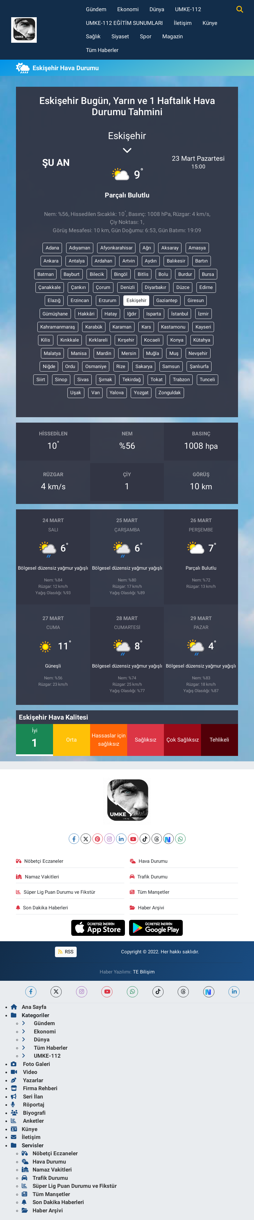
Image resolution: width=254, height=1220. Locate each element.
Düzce (182, 287)
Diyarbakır (155, 287)
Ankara (50, 261)
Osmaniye (95, 366)
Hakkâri (86, 314)
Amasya (197, 248)
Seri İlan (27, 1096)
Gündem (96, 9)
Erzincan (80, 300)
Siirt (40, 379)
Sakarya (143, 366)
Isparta (153, 314)
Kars (146, 327)
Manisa (79, 353)
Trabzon (181, 379)
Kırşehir (126, 340)
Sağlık (93, 36)
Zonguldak (169, 393)
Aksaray (170, 248)
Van (95, 393)
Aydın (151, 261)
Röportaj (27, 1104)
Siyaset (120, 36)
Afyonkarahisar (116, 248)
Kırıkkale (69, 340)
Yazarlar (27, 1080)
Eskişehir (136, 300)
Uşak (75, 393)
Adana (52, 248)
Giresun (196, 300)
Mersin (128, 353)
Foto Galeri (30, 1064)
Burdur (185, 274)
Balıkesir (176, 261)
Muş (174, 353)
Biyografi (28, 1113)
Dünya (157, 9)
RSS (65, 952)
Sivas (83, 379)
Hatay (110, 314)
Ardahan (103, 261)
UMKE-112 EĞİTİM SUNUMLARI (124, 23)
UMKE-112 (188, 9)
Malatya (52, 353)
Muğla (152, 353)
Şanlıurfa (199, 366)
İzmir (203, 314)
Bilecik (97, 274)
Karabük (94, 327)
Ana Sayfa (28, 1007)
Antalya (77, 261)
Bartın (201, 261)
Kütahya (201, 340)
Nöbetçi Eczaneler (39, 861)
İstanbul (179, 314)
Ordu (70, 366)
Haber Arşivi (147, 908)
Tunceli (207, 379)
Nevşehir (198, 353)
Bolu (163, 274)
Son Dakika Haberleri (42, 908)
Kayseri (203, 327)
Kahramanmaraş (57, 327)
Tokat (156, 379)
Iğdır (131, 314)
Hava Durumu (148, 861)
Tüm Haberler (102, 50)
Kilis (45, 340)
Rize (120, 366)
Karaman (121, 327)
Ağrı (146, 248)
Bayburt (72, 274)
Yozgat (141, 393)
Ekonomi (128, 9)
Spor (145, 36)
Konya (176, 340)
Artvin (128, 261)
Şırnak (105, 379)
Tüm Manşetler (149, 892)
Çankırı (78, 287)
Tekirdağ (131, 379)
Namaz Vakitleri (37, 877)
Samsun (171, 366)
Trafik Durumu (148, 877)
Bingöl (120, 274)
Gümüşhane (55, 314)
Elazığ (54, 300)
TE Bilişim (144, 972)
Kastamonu (173, 327)
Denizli (127, 287)
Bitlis (143, 274)
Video (24, 1072)
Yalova (117, 393)
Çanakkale (49, 287)
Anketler (27, 1121)
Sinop (61, 379)
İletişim (183, 23)
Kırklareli (98, 340)
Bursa (208, 274)
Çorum (103, 287)
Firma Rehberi (34, 1088)
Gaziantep (166, 300)
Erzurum (107, 300)
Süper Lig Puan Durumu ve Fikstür (55, 892)
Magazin (172, 36)
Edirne (206, 287)
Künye (210, 23)
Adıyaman (79, 248)
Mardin (103, 353)
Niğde (49, 366)
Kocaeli (152, 340)
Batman (45, 274)
